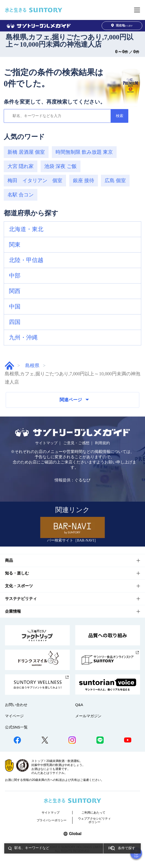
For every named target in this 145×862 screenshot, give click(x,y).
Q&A (79, 705)
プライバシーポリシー (52, 820)
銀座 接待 (83, 180)
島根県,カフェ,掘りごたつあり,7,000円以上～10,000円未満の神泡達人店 (69, 40)
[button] (72, 229)
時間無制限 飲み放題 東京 (84, 152)
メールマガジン (88, 716)
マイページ (14, 716)
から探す (122, 25)
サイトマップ (46, 443)
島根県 (32, 365)
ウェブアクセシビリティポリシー (94, 820)
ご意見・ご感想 (76, 443)
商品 (9, 560)
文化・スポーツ (19, 586)
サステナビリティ (21, 598)
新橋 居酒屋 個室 (26, 152)
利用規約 (102, 443)
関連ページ (74, 399)
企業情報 (13, 611)
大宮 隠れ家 (20, 166)
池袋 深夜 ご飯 (60, 166)
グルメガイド (9, 365)
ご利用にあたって (93, 812)
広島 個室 (115, 180)
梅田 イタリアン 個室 (34, 180)
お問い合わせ (16, 705)
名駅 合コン (20, 194)
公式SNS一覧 (16, 727)
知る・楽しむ (17, 573)
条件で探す (126, 848)
